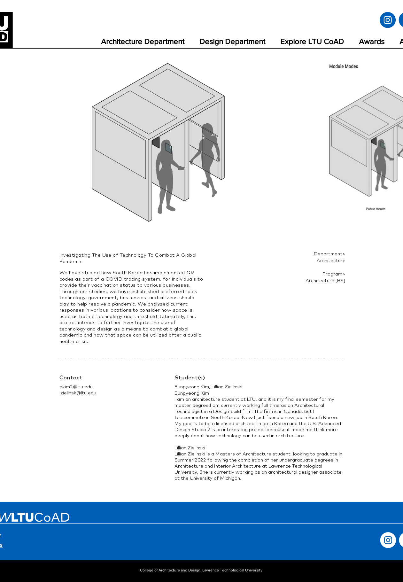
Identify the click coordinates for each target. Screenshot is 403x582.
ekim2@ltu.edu (76, 387)
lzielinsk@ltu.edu (77, 393)
